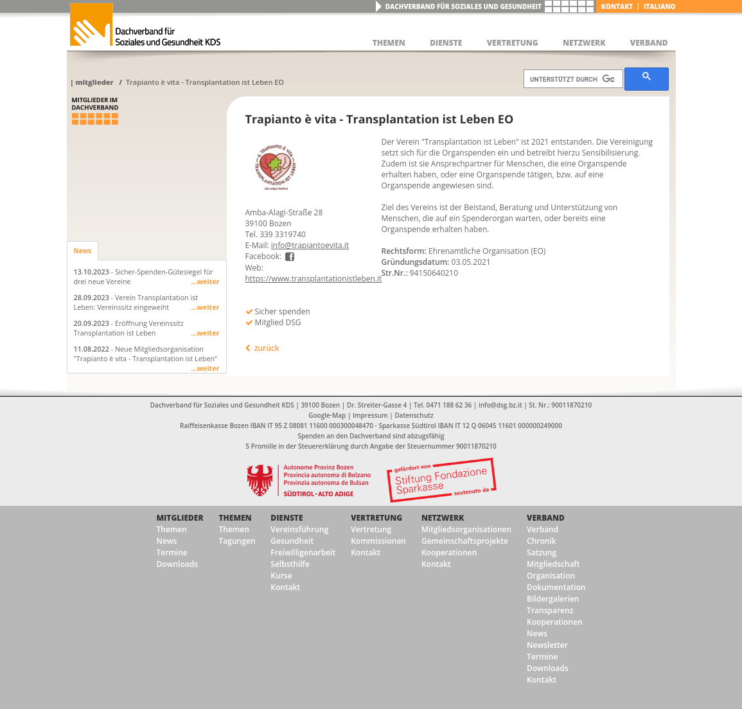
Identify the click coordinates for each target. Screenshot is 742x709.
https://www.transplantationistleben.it (313, 278)
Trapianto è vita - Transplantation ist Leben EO (205, 82)
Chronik (541, 540)
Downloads (177, 564)
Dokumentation (556, 587)
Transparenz (550, 610)
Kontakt (617, 6)
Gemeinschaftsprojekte (464, 540)
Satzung (541, 552)
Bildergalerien (553, 598)
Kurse (281, 575)
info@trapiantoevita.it (310, 245)
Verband (546, 517)
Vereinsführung (299, 529)
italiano (660, 6)
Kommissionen (378, 540)
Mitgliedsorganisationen (466, 529)
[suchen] (572, 79)
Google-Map (327, 415)
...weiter (205, 281)
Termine (172, 552)
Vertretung (376, 517)
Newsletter (547, 645)
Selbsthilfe (290, 564)
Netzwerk (442, 517)
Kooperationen (449, 552)
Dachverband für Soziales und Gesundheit (463, 6)
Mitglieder (94, 82)
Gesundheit (292, 540)
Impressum (370, 415)
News (83, 250)
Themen (172, 529)
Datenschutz (413, 415)
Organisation (551, 575)
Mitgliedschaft (553, 564)
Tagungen (237, 540)
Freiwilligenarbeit (302, 552)
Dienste (286, 517)
